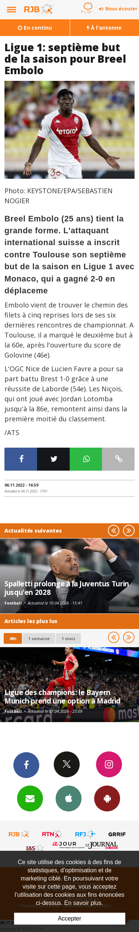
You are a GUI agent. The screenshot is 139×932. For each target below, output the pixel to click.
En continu (35, 27)
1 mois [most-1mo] (68, 638)
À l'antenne (104, 27)
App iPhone (69, 798)
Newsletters (30, 798)
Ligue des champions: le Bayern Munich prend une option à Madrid (62, 696)
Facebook (26, 764)
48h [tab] (12, 638)
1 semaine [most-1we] (39, 638)
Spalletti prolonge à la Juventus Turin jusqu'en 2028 (66, 587)
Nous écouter (121, 9)
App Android (107, 798)
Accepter (69, 918)
